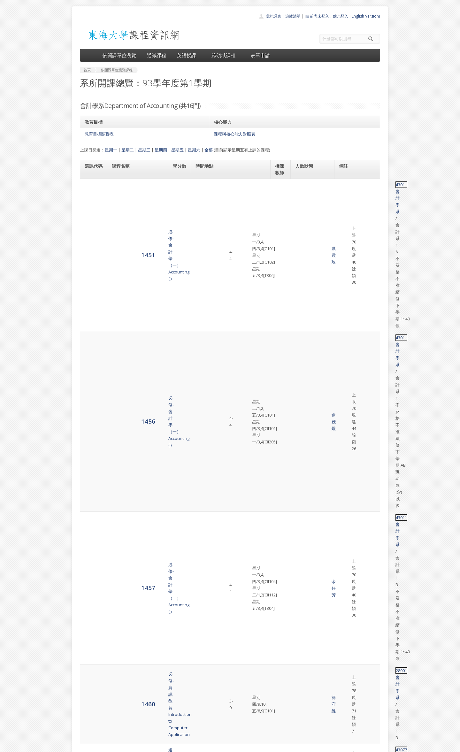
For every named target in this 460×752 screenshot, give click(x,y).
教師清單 (213, 727)
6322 (92, 606)
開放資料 (213, 720)
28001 (344, 292)
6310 (92, 509)
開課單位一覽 (217, 692)
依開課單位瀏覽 (119, 55)
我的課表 (273, 16)
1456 (92, 230)
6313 (92, 577)
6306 (92, 483)
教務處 (187, 745)
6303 (92, 455)
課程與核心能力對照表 (234, 134)
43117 (344, 394)
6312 (92, 541)
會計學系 (360, 185)
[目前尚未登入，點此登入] (327, 16)
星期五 (177, 150)
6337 (92, 628)
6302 (92, 422)
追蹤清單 (293, 16)
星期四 (161, 150)
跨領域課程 (225, 55)
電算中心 (167, 745)
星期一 (111, 150)
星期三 (144, 150)
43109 (344, 361)
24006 (344, 531)
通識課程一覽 (217, 699)
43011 (344, 185)
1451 (92, 194)
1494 (92, 339)
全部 (208, 150)
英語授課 (189, 55)
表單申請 (260, 55)
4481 (92, 397)
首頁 (209, 685)
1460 (92, 295)
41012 (344, 480)
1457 (92, 266)
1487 (92, 317)
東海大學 (85, 745)
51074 (344, 603)
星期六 (194, 150)
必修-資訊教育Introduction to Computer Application (136, 294)
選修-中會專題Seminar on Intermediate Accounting (136, 628)
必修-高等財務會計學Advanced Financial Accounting (131, 397)
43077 (344, 314)
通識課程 (156, 55)
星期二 (127, 150)
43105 (344, 336)
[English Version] (365, 16)
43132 (344, 625)
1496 (92, 368)
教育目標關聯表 (99, 134)
